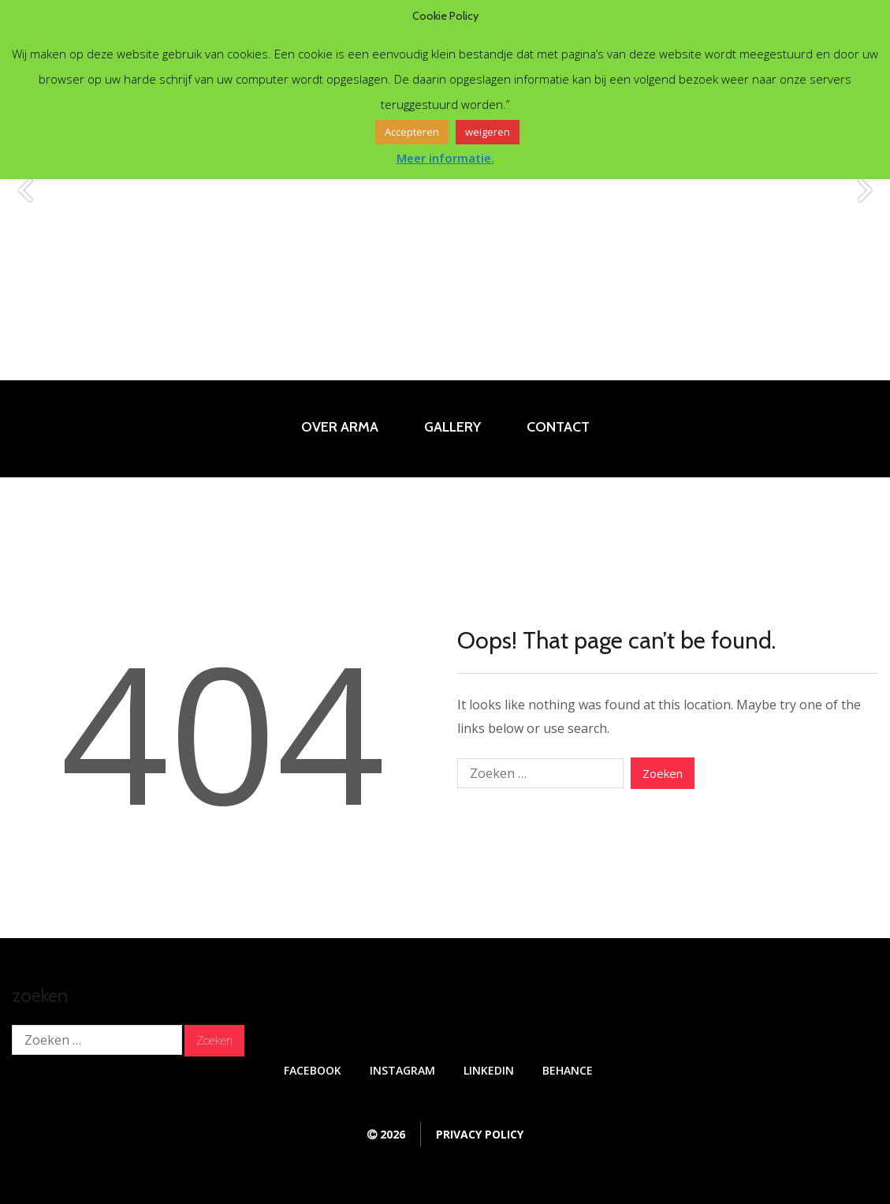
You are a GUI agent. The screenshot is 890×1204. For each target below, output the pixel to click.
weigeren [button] (487, 132)
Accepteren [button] (412, 132)
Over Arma (339, 427)
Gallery (452, 427)
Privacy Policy (479, 1134)
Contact (558, 427)
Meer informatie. (445, 158)
